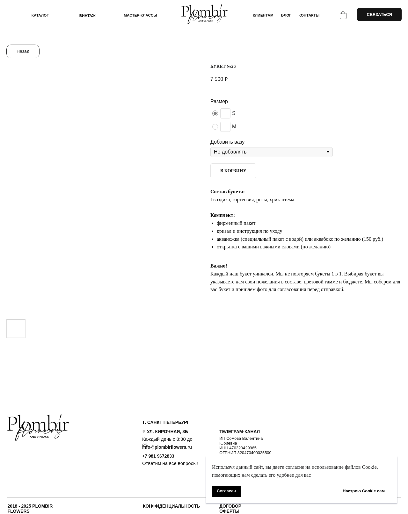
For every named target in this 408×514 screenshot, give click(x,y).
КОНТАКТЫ (309, 15)
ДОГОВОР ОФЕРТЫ (230, 508)
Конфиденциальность (171, 506)
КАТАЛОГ (40, 15)
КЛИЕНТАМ (263, 15)
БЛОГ (286, 15)
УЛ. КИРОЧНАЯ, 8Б (167, 431)
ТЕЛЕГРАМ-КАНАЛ (239, 431)
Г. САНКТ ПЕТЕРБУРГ (166, 422)
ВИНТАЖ (87, 15)
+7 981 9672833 (158, 456)
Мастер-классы (140, 15)
